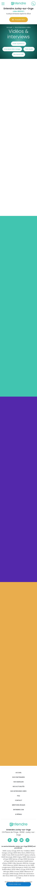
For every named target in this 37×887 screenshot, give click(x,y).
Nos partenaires (18, 777)
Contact (18, 800)
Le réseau (18, 814)
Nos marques (19, 782)
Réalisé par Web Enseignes (14, 882)
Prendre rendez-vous (14, 884)
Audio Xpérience (18, 44)
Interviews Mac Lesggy (12, 49)
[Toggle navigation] (3, 4)
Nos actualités (18, 786)
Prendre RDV (18, 20)
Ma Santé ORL (19, 54)
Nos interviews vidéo (18, 791)
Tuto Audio (29, 49)
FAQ (18, 796)
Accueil (18, 773)
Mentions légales (18, 805)
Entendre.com (18, 810)
